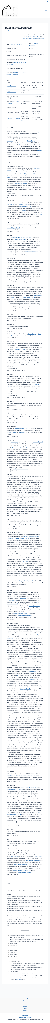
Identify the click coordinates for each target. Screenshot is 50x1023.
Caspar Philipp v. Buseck (31, 258)
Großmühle (10, 147)
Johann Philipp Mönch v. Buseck (29, 794)
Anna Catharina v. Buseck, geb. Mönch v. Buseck (20, 244)
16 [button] (17, 681)
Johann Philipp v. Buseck (13, 125)
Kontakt (25, 1008)
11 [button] (27, 137)
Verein (25, 1010)
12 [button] (38, 139)
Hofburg (21, 151)
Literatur (25, 1001)
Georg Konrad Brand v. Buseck (15, 796)
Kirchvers (39, 157)
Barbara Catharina (24, 545)
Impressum (25, 1015)
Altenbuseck (22, 439)
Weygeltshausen (31, 678)
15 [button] (37, 641)
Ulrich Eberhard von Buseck (19, 454)
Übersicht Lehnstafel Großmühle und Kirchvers (33, 45)
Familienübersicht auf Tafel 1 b (31, 43)
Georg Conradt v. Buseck (13, 782)
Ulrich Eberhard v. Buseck (21, 435)
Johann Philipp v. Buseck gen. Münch (25, 587)
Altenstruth (39, 221)
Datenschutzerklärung (25, 1017)
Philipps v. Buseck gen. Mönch (28, 782)
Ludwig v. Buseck (11, 98)
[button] (47, 2)
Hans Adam (12, 304)
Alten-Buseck (14, 448)
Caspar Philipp (31, 147)
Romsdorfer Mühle (38, 448)
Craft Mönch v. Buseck (20, 246)
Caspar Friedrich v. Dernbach (20, 620)
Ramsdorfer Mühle (12, 439)
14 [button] (10, 413)
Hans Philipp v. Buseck (16, 51)
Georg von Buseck (25, 695)
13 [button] (39, 257)
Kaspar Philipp (38, 302)
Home (25, 1006)
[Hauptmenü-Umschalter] (45, 14)
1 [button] (26, 62)
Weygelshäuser (32, 686)
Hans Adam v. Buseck (36, 180)
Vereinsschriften (25, 999)
